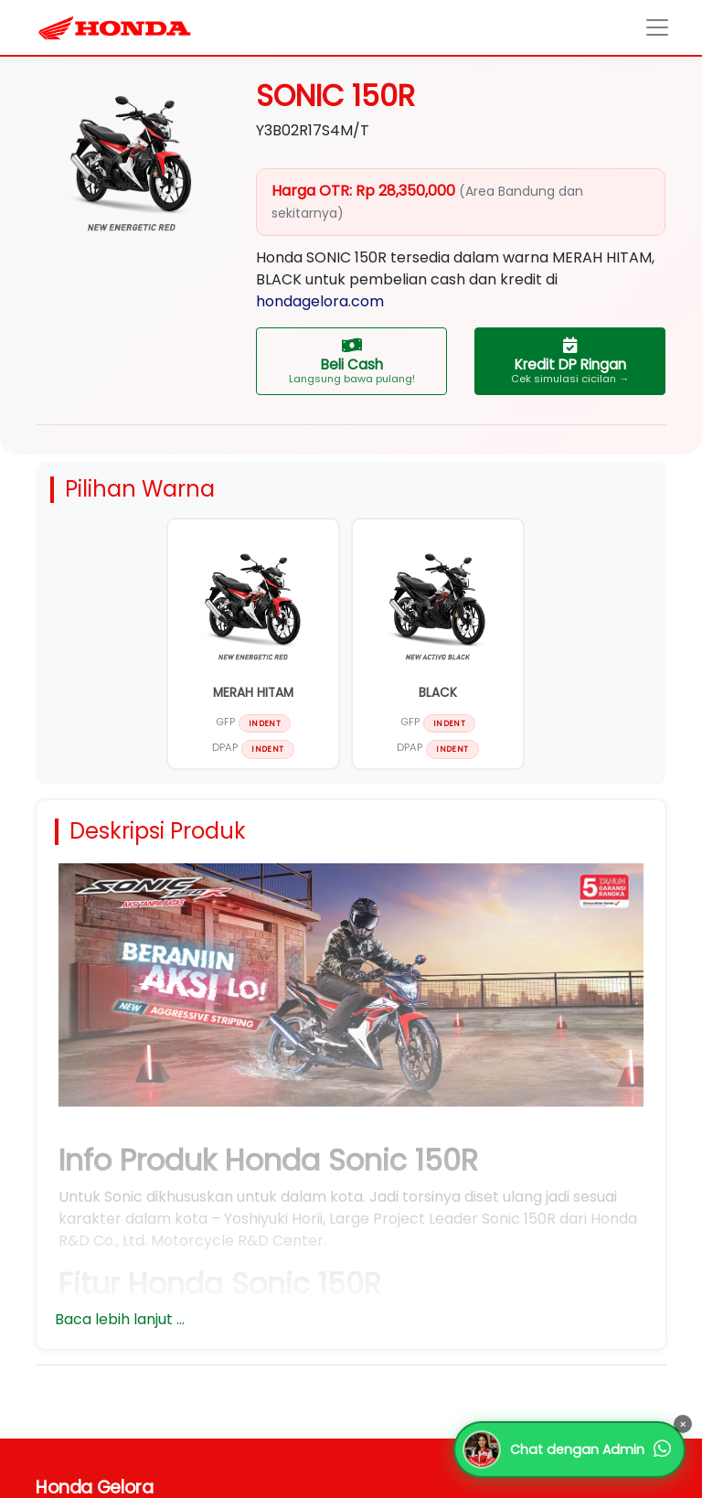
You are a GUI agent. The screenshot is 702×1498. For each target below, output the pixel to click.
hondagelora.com (320, 301)
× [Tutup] (682, 1424)
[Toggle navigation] (657, 28)
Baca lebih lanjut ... (120, 1319)
